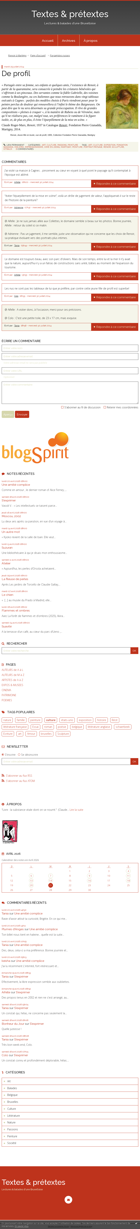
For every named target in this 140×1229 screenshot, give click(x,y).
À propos (91, 41)
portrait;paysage (93, 147)
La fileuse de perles (15, 579)
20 (31, 885)
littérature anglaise (99, 727)
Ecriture (8, 733)
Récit (115, 720)
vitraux (7, 149)
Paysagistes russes (60, 55)
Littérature (13, 1115)
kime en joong (52, 147)
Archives (68, 41)
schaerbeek (123, 727)
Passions (62, 145)
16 (89, 880)
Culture (51, 145)
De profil (16, 73)
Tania (16, 245)
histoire (101, 720)
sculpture (118, 147)
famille (21, 720)
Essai (35, 727)
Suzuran (7, 547)
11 (128, 875)
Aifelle (17, 182)
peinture (35, 720)
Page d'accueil (37, 55)
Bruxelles (12, 1102)
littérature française (15, 727)
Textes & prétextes (70, 14)
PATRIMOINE (9, 695)
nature (7, 720)
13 (31, 880)
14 (50, 880)
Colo (16, 296)
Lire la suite (76, 809)
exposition (85, 720)
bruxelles (46, 733)
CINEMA (6, 690)
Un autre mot (11, 532)
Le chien (7, 595)
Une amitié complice (16, 484)
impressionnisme (34, 147)
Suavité (7, 626)
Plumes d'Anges (13, 929)
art (20, 733)
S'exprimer (9, 500)
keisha (6, 961)
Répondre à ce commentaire (116, 183)
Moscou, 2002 (11, 516)
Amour (31, 733)
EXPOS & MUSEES (12, 685)
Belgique (12, 1095)
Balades (12, 1088)
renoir (107, 147)
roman (48, 727)
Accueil (48, 41)
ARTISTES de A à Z (12, 680)
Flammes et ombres (16, 610)
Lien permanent (14, 145)
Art (44, 145)
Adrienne (18, 207)
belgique (77, 727)
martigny (66, 147)
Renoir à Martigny (17, 55)
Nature (11, 1122)
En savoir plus (21, 1226)
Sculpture (63, 733)
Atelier (6, 563)
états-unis (67, 720)
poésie (62, 727)
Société (11, 1143)
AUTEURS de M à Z (13, 675)
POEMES (7, 700)
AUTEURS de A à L (12, 670)
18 (128, 880)
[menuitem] (48, 40)
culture (50, 720)
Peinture (73, 145)
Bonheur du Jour (13, 1023)
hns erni (19, 147)
